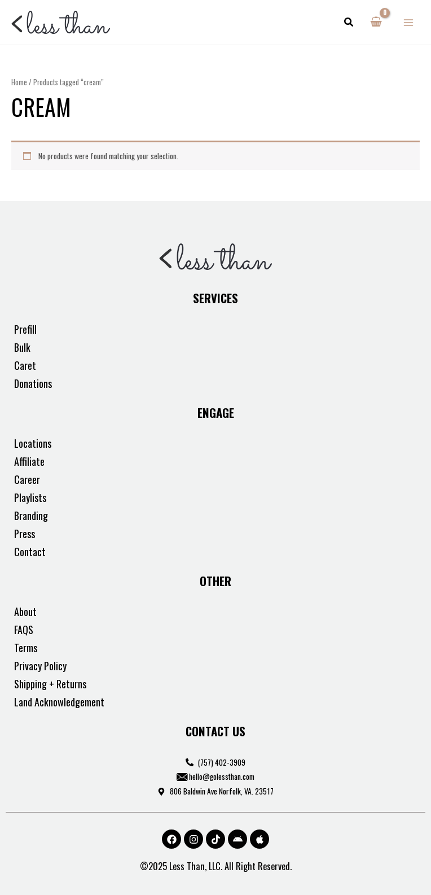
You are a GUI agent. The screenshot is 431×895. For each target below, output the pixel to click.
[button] (349, 22)
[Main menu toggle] (409, 22)
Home (19, 82)
